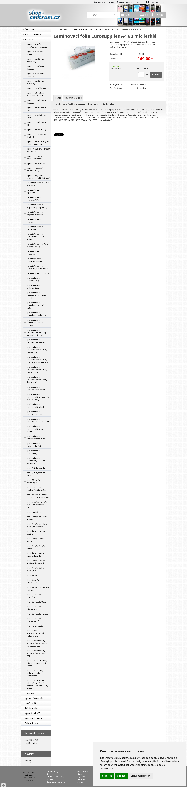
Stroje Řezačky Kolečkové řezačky (37, 518)
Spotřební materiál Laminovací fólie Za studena (35, 429)
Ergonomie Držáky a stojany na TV (35, 53)
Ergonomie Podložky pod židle (37, 123)
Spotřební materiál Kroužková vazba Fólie (36, 341)
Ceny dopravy (99, 2)
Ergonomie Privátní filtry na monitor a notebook (38, 142)
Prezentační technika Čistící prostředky (38, 184)
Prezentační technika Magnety (35, 220)
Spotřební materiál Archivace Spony (34, 286)
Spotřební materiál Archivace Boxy (34, 279)
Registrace (81, 776)
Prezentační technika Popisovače (35, 228)
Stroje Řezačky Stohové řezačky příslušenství (36, 562)
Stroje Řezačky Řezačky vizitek (36, 547)
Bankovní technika (33, 34)
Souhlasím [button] (107, 776)
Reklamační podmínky (155, 2)
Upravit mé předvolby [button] (140, 776)
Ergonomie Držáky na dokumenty (35, 60)
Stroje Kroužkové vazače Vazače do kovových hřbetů (38, 496)
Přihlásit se (81, 774)
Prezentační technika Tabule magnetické (35, 260)
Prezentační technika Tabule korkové (35, 252)
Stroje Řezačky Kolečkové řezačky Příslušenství (37, 525)
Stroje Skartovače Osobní (37, 602)
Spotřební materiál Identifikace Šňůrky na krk (37, 313)
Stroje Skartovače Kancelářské (34, 596)
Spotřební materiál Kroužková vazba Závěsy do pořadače (37, 380)
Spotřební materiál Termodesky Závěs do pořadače (36, 461)
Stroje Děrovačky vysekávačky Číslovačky (36, 488)
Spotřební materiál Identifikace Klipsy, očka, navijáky (37, 295)
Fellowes (29, 39)
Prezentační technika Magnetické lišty (35, 198)
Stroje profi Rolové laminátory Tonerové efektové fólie (35, 633)
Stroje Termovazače (35, 626)
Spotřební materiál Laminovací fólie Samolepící (38, 420)
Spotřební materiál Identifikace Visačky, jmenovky (35, 322)
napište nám (31, 743)
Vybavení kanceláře (34, 698)
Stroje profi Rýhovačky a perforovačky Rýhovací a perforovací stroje (37, 643)
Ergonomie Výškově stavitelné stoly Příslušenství (38, 176)
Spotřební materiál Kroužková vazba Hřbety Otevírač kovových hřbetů (37, 360)
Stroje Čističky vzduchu (36, 468)
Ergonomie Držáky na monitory (35, 74)
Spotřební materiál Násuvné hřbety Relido (36, 437)
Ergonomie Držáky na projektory (35, 82)
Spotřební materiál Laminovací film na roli (36, 388)
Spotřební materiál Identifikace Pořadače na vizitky (37, 305)
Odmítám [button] (121, 776)
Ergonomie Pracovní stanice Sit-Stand (38, 135)
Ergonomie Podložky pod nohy (37, 116)
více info (28, 762)
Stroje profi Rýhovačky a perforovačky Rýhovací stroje (36, 653)
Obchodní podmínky (125, 2)
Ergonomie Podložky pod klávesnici (37, 101)
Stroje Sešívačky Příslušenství (33, 581)
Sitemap (80, 782)
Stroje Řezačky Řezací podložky (35, 540)
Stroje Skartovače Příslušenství (34, 608)
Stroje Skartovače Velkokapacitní (34, 620)
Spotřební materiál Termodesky (34, 452)
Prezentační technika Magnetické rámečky (35, 213)
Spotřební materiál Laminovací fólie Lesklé (36, 405)
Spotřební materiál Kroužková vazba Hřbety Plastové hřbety (37, 370)
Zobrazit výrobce (33, 723)
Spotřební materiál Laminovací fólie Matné (36, 412)
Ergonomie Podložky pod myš (37, 108)
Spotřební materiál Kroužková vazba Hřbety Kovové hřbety (37, 350)
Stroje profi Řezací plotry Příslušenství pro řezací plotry (37, 663)
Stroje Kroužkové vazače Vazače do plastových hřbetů (37, 505)
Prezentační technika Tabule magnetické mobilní (38, 267)
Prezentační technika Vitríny (38, 273)
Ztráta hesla (81, 779)
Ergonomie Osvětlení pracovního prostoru (35, 94)
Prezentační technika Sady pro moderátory (37, 245)
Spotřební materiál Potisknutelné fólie (34, 444)
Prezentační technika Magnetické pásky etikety (37, 206)
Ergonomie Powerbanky (36, 129)
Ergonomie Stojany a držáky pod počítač (38, 150)
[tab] (57, 98)
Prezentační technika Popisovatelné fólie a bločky (35, 237)
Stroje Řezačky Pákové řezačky (36, 532)
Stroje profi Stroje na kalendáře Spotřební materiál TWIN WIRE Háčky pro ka (37, 684)
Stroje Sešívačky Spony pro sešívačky (38, 588)
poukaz (140, 2)
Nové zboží (30, 703)
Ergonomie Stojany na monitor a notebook (36, 157)
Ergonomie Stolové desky (37, 163)
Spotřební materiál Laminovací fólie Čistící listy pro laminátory (38, 397)
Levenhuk (29, 693)
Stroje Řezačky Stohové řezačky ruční (36, 569)
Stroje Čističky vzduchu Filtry (36, 474)
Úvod (55, 29)
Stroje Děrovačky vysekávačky (34, 481)
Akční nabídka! (31, 708)
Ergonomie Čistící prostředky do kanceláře (37, 45)
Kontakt (111, 2)
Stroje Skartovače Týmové (37, 614)
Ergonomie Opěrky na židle (38, 88)
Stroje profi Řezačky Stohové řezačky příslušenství (35, 673)
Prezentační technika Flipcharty (35, 191)
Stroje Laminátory (34, 512)
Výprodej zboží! (32, 713)
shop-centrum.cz (29, 773)
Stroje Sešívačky (33, 575)
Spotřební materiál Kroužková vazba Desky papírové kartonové (36, 332)
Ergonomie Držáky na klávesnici (35, 67)
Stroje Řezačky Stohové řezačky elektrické (36, 554)
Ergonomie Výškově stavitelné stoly (35, 169)
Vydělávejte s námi (34, 718)
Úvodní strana (31, 29)
